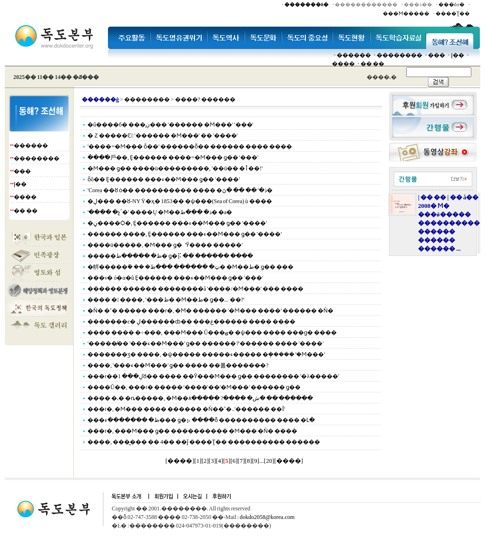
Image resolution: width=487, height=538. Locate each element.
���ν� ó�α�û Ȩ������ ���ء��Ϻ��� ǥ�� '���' (175, 277)
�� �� (372, 63)
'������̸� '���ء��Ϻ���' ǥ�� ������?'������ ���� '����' (205, 343)
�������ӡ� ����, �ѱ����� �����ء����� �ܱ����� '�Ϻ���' (206, 354)
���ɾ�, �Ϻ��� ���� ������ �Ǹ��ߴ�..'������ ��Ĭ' (186, 409)
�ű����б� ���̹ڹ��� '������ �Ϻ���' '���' (170, 124)
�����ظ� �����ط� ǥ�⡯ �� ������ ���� (170, 256)
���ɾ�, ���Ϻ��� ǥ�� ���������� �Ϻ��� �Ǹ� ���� (192, 431)
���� (343, 63)
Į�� (457, 55)
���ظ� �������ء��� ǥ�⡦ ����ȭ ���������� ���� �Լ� (201, 420)
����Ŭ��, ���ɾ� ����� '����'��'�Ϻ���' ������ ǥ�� (194, 387)
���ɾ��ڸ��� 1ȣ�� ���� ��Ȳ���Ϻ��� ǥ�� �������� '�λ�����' (213, 376)
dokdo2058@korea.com (267, 517)
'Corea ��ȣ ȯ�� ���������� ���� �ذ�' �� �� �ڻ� (180, 190)
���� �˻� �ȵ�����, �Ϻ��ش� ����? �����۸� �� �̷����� (200, 398)
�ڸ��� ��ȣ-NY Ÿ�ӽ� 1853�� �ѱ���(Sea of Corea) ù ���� (180, 201)
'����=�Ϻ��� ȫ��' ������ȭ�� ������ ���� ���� (190, 146)
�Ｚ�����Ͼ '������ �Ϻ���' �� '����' (163, 135)
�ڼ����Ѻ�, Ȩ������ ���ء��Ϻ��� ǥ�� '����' (177, 223)
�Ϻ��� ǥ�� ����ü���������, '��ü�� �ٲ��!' (175, 168)
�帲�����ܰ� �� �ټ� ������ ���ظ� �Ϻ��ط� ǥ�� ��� (190, 267)
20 (269, 460)
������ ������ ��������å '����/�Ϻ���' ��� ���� (195, 288)
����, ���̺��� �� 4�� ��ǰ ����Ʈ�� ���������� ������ (204, 442)
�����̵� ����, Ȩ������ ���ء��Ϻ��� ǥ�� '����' (185, 234)
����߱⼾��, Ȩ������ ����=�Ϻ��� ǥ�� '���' (173, 157)
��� (436, 55)
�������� (399, 55)
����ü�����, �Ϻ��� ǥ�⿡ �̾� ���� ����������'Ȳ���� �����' (165, 245)
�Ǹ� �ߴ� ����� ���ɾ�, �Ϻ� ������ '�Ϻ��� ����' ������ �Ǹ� (210, 310)
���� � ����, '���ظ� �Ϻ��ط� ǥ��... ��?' (166, 299)
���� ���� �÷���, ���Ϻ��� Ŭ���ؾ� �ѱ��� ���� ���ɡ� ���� (212, 332)
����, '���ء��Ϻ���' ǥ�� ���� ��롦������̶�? (178, 365)
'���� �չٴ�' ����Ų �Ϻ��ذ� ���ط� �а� (160, 212)
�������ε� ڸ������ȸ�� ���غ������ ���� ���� (191, 321)
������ (354, 55)
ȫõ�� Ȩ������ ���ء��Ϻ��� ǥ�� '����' (164, 179)
